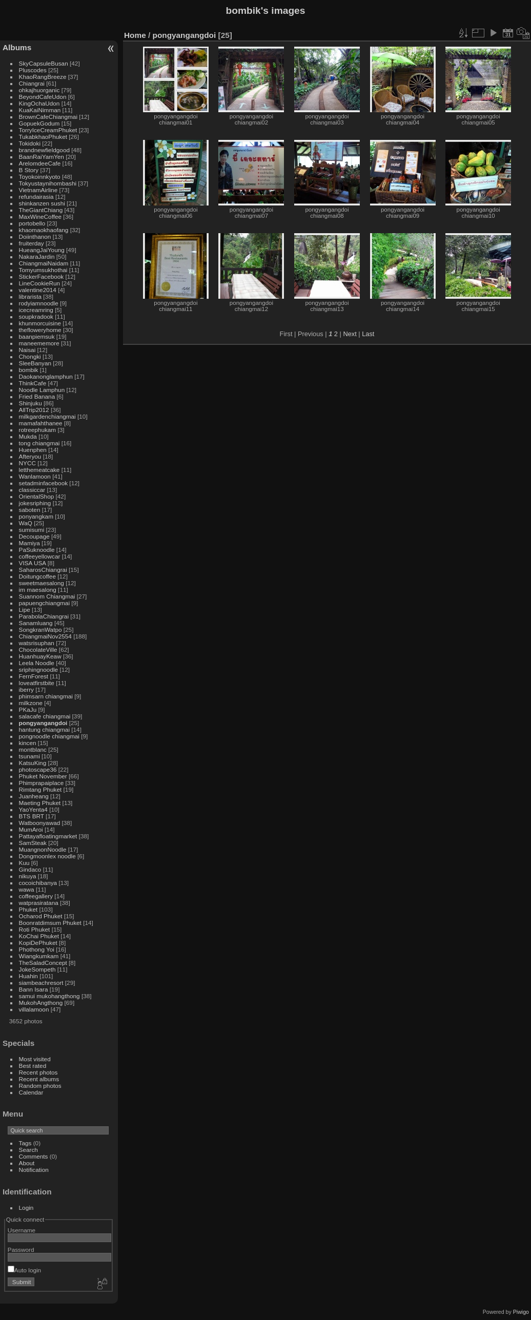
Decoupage (34, 536)
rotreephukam (37, 429)
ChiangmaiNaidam (44, 263)
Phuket (28, 909)
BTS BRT (31, 816)
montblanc (33, 749)
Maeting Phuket (40, 802)
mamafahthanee (41, 423)
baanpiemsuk (37, 336)
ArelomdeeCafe (40, 163)
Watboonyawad (39, 822)
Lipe (24, 609)
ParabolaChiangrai (44, 616)
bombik (28, 369)
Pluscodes (33, 70)
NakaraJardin (37, 256)
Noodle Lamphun (42, 389)
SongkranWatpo (40, 629)
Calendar (31, 1092)
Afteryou (30, 456)
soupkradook (36, 316)
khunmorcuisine (40, 323)
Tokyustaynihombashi (48, 183)
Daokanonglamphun (46, 376)
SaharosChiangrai (43, 569)
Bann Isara (33, 989)
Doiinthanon (35, 236)
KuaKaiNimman (40, 110)
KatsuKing (33, 762)
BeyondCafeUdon (43, 96)
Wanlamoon (35, 476)
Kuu (24, 862)
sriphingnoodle (38, 669)
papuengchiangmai (44, 603)
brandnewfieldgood (44, 150)
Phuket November (43, 776)
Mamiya (29, 543)
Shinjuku (30, 403)
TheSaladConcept (43, 962)
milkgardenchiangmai (47, 416)
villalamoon (34, 1009)
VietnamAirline (38, 190)
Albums (17, 47)
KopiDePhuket (38, 942)
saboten (29, 509)
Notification (34, 1169)
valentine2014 (37, 289)
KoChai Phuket (39, 936)
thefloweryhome (40, 329)
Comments (33, 1156)
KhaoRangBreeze (43, 76)
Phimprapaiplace (41, 782)
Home (135, 35)
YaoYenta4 (33, 809)
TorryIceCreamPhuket (48, 130)
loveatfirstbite (36, 682)
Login (26, 1207)
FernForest (34, 676)
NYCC (27, 463)
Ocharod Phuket (41, 916)
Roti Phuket (34, 929)
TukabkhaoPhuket (43, 136)
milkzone (31, 702)
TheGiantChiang (41, 210)
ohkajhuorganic (39, 90)
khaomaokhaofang (44, 229)
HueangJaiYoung (42, 249)
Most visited (35, 1059)
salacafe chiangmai (45, 716)
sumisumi (32, 529)
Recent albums (39, 1079)
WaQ (25, 523)
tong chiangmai (39, 443)
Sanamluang (36, 623)
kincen (27, 742)
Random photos (40, 1085)
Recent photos (38, 1072)
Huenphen (33, 449)
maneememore (39, 343)
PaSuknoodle (37, 549)
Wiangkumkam (39, 956)
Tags (25, 1143)
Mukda (28, 436)
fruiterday (31, 243)
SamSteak (33, 842)
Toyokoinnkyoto (39, 176)
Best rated (33, 1065)
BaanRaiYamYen (41, 156)
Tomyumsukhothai (43, 269)
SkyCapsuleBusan (43, 63)
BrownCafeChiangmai (48, 116)
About (27, 1163)
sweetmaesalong (41, 583)
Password (21, 1249)
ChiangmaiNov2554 (45, 636)
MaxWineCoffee (40, 216)
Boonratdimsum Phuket (50, 922)
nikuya (27, 876)
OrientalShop (36, 496)
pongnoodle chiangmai (49, 736)
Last (368, 334)
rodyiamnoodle (38, 303)
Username (21, 1230)
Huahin (28, 976)
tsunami (29, 756)
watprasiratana (38, 902)
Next (349, 334)
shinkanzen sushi (42, 203)
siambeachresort (41, 982)
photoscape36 (38, 769)
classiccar (32, 489)
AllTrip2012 (34, 409)
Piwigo (521, 1312)
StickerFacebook (41, 276)
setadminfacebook (43, 483)
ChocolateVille (38, 649)
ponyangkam (36, 516)
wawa (26, 889)
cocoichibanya (38, 882)
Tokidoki (30, 143)
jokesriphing (35, 503)
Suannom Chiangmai (47, 596)
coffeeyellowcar (39, 556)
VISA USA (32, 563)
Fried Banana (37, 396)
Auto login (24, 1270)
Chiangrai (32, 83)
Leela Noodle (36, 662)
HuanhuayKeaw (40, 656)
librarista (30, 296)
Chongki (30, 356)
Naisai (27, 349)
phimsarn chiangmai (46, 696)
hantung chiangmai (44, 729)
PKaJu (28, 709)
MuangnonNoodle (43, 849)
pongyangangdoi (43, 722)
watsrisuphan (36, 643)
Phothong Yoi (36, 949)
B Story (29, 170)
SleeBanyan (35, 363)
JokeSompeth (37, 969)
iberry (26, 689)
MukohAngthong (41, 1002)
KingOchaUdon (39, 103)
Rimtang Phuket (40, 789)
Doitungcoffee (37, 576)
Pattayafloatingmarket (48, 836)
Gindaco (30, 869)
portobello (32, 223)
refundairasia (36, 196)
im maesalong (37, 589)
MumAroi (31, 829)
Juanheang (34, 796)
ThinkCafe (33, 383)
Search (28, 1149)
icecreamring (36, 309)
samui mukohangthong (49, 996)
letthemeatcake (39, 469)
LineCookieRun (39, 283)
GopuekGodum (39, 123)
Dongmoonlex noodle (47, 856)
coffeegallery (36, 896)
